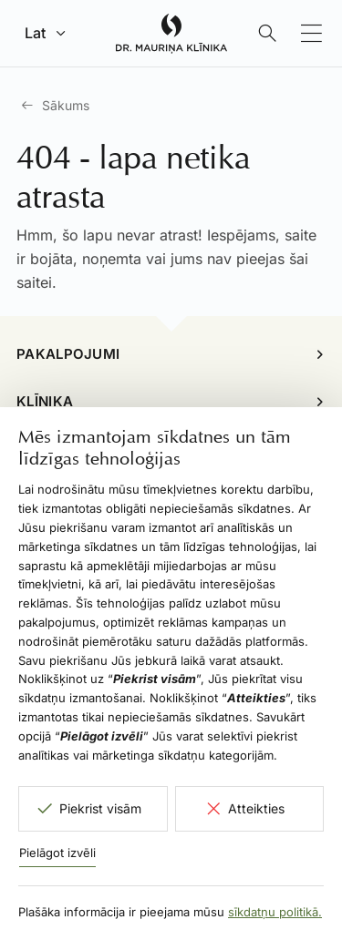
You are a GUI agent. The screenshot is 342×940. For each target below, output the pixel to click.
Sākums (65, 105)
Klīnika (44, 401)
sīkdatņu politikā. (275, 911)
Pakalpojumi (67, 354)
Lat (35, 33)
